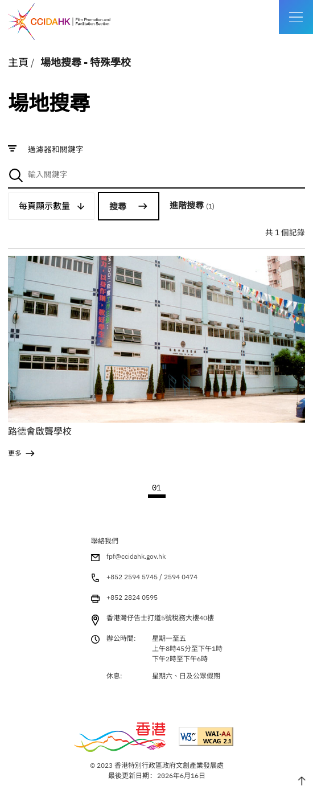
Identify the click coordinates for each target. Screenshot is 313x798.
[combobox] (156, 175)
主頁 (18, 62)
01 (156, 487)
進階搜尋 (192, 205)
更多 (15, 453)
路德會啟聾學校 (40, 431)
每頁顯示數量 (44, 205)
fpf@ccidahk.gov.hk (136, 556)
